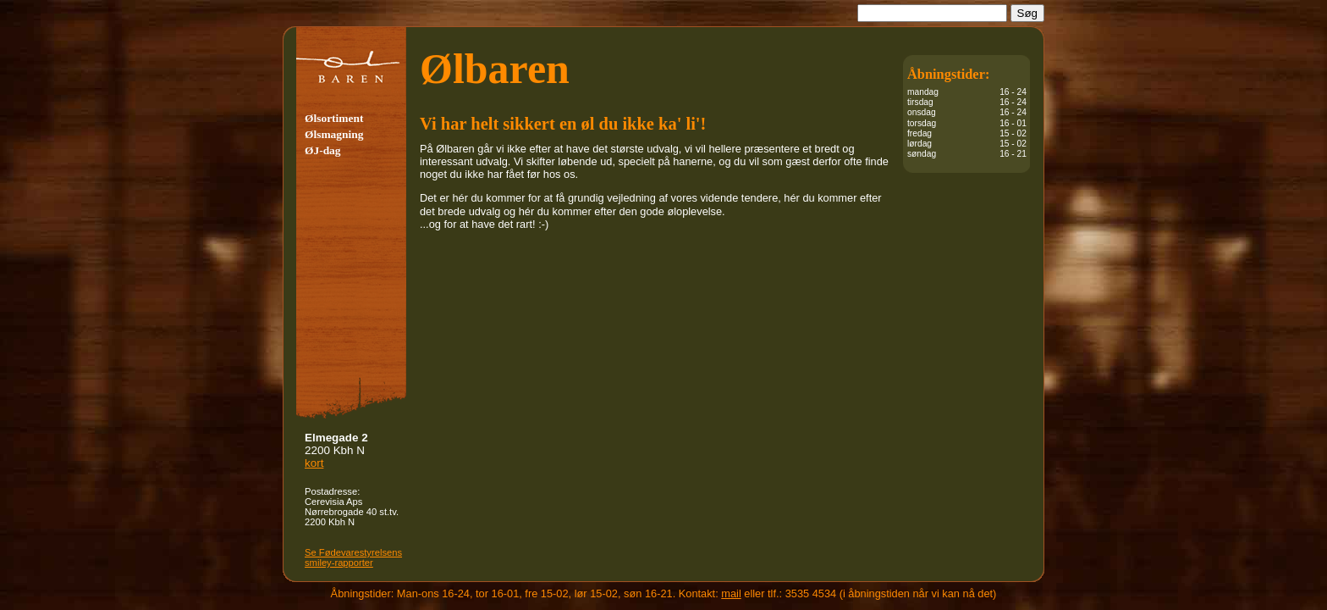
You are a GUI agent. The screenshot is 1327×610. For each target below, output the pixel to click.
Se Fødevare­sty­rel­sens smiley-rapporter (353, 557)
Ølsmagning (334, 134)
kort (314, 463)
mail (731, 593)
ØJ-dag (323, 150)
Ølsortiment (334, 118)
